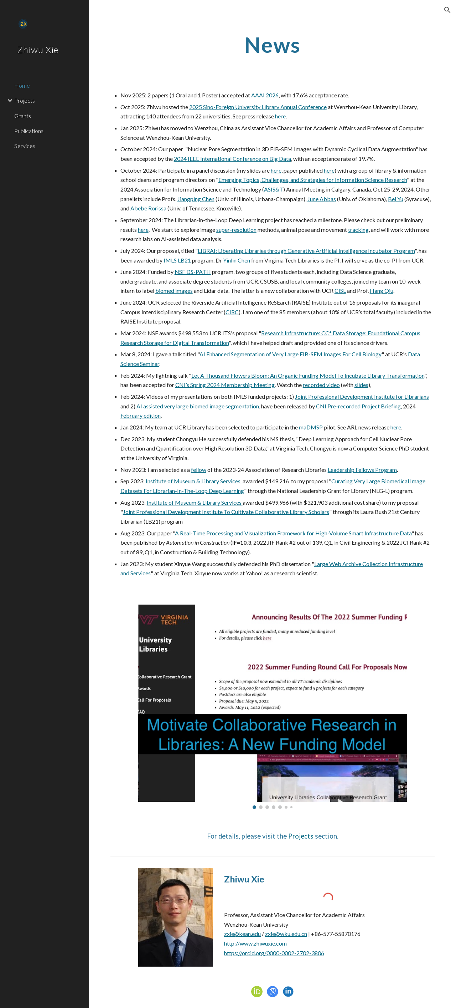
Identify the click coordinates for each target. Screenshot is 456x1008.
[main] (272, 44)
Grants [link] (22, 115)
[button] (447, 10)
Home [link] (22, 85)
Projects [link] (24, 100)
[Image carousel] (272, 707)
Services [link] (24, 145)
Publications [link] (28, 130)
